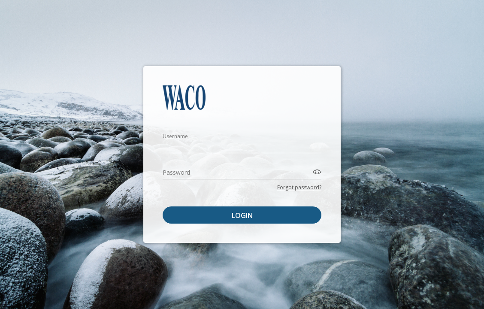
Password (176, 172)
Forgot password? (299, 187)
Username (175, 136)
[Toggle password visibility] (315, 171)
